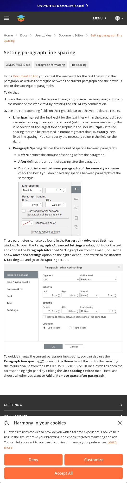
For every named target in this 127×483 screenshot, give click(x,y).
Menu (98, 18)
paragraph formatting (50, 65)
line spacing (79, 65)
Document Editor (71, 35)
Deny (33, 459)
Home (8, 35)
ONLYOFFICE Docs (18, 65)
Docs (23, 35)
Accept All (64, 473)
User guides (43, 35)
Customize (93, 459)
